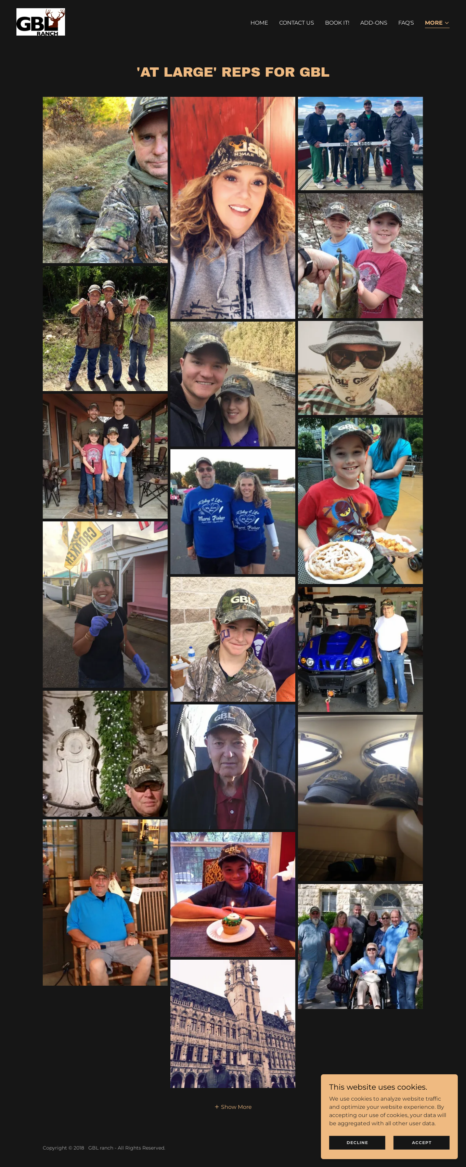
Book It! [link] (337, 23)
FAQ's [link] (406, 23)
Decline (357, 1142)
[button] (437, 23)
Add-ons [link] (373, 23)
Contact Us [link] (296, 23)
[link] (40, 21)
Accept (421, 1142)
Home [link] (259, 23)
